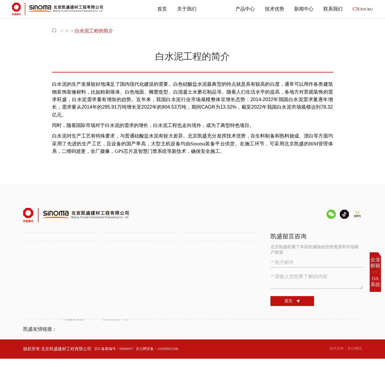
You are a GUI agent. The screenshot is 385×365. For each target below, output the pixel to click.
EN (362, 8)
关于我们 (184, 8)
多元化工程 (112, 262)
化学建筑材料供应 (198, 255)
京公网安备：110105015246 (168, 355)
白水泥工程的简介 (117, 30)
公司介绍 (31, 247)
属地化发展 (112, 270)
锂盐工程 (110, 255)
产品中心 (243, 8)
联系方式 (190, 305)
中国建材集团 (74, 335)
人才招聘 (190, 297)
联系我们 (330, 8)
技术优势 (272, 8)
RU (369, 8)
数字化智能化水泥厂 (42, 305)
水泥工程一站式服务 (121, 247)
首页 (160, 8)
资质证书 (31, 262)
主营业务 (213, 8)
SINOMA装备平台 (198, 262)
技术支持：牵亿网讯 (343, 355)
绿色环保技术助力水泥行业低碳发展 (57, 297)
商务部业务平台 (124, 335)
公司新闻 (110, 297)
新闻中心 (301, 8)
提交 (296, 301)
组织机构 (31, 255)
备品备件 (190, 247)
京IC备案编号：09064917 (117, 355)
